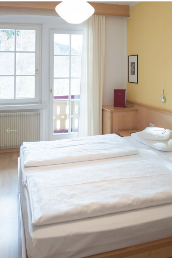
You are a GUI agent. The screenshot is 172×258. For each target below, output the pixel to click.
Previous (11, 130)
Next (160, 130)
